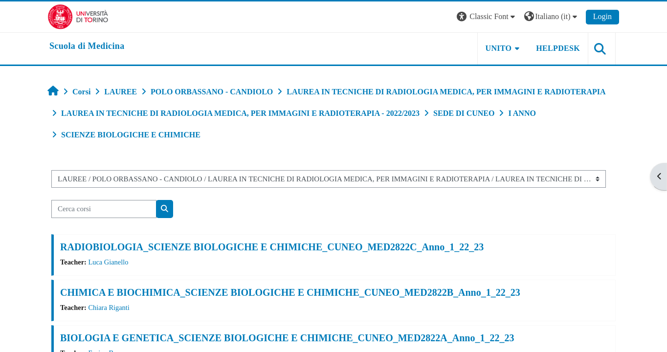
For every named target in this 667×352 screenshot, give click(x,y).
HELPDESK (558, 48)
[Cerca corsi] (103, 209)
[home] (87, 46)
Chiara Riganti (108, 307)
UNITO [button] (499, 48)
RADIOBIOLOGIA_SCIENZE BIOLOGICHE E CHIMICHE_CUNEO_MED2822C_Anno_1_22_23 (272, 247)
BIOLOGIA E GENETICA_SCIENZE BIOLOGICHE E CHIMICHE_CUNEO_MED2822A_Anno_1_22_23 (287, 337)
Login (602, 16)
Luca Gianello (108, 262)
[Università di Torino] (78, 16)
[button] (487, 16)
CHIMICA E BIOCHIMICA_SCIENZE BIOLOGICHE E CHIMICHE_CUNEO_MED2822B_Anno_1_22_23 (290, 292)
